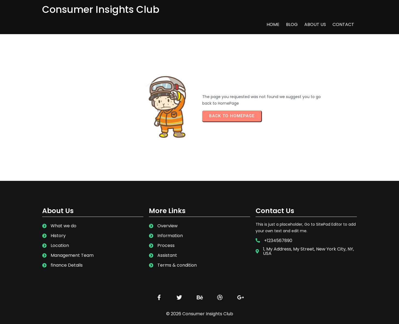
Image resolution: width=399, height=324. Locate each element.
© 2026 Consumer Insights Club (199, 307)
